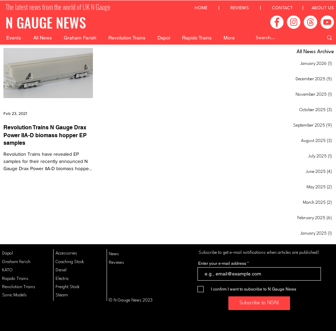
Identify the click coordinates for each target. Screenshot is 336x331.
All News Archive (315, 52)
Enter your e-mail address (222, 263)
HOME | (212, 8)
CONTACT (282, 8)
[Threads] (310, 22)
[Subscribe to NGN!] (259, 303)
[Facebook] (277, 22)
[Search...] (284, 38)
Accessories (66, 253)
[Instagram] (293, 22)
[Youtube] (327, 22)
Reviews (116, 262)
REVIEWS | (251, 8)
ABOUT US (323, 8)
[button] (13, 38)
